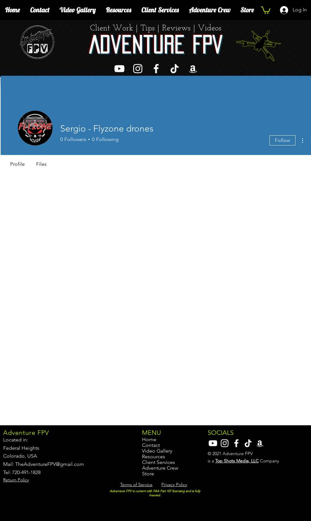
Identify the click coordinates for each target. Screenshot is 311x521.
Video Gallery (157, 451)
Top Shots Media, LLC (237, 461)
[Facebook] (156, 68)
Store (148, 474)
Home (149, 439)
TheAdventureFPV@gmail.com (49, 464)
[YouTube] (119, 68)
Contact (151, 445)
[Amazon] (193, 68)
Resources (153, 457)
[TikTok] (174, 68)
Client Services (158, 462)
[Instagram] (138, 68)
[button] (265, 10)
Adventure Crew (160, 468)
